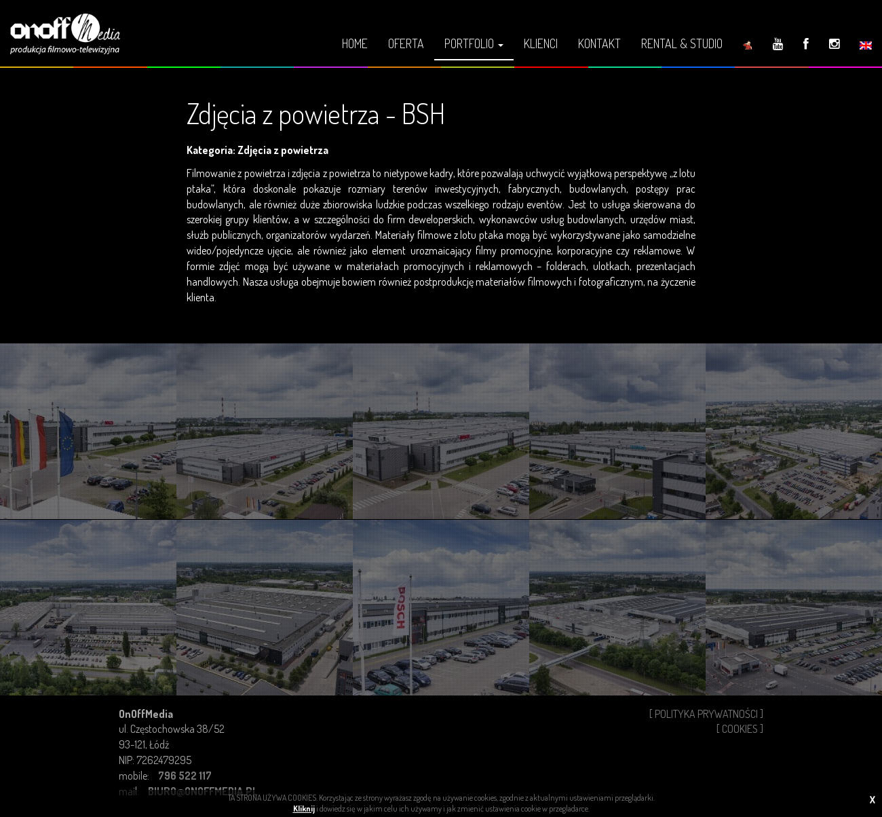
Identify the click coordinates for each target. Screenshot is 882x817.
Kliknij (304, 808)
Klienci (541, 43)
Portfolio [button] (473, 43)
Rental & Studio (682, 43)
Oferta (406, 43)
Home (355, 43)
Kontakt (599, 43)
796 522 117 (185, 775)
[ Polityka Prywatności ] (706, 714)
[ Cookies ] (739, 729)
